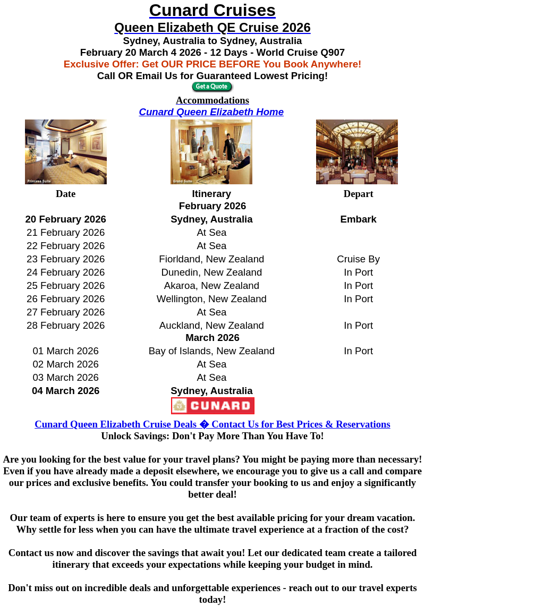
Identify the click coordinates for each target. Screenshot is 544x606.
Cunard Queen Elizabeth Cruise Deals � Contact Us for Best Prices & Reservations (212, 424)
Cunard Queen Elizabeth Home (211, 111)
